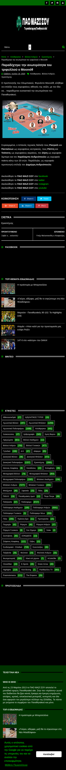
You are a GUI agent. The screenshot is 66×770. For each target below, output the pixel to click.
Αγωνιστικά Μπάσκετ (37, 421)
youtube (43, 185)
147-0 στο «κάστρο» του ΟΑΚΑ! (32, 338)
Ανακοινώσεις (8, 432)
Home (3, 55)
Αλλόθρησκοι (15, 55)
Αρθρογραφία (28, 432)
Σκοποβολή (7, 534)
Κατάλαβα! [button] (48, 754)
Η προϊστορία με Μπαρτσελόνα (32, 283)
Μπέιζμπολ (7, 489)
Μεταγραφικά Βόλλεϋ (11, 472)
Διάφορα (37, 449)
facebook (43, 174)
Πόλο (5, 517)
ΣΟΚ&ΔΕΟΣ (27, 534)
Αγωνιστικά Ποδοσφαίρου (13, 426)
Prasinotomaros (9, 573)
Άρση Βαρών (50, 432)
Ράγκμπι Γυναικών (10, 528)
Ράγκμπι (23, 522)
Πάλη (40, 489)
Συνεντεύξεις (38, 545)
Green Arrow (43, 562)
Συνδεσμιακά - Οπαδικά (12, 545)
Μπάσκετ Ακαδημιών (45, 477)
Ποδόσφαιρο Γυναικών (12, 511)
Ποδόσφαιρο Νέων (37, 511)
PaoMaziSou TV (46, 568)
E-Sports (24, 562)
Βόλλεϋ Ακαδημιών (31, 438)
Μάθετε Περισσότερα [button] (16, 765)
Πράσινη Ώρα (23, 517)
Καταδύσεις (31, 466)
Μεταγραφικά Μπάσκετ (38, 472)
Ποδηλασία (7, 500)
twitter (42, 178)
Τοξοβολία (7, 551)
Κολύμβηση (49, 466)
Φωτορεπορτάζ (9, 556)
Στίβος (32, 539)
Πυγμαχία (7, 522)
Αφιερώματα (8, 438)
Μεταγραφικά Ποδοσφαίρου (14, 477)
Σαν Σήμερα (31, 528)
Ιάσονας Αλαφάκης (10, 466)
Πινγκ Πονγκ (49, 494)
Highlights (7, 568)
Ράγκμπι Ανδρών (43, 522)
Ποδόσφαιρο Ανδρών (41, 505)
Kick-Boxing (26, 568)
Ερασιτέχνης (47, 55)
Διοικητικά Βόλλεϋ (10, 455)
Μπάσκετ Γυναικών (36, 483)
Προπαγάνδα (43, 517)
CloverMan (7, 562)
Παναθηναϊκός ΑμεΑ (26, 494)
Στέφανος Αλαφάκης (11, 539)
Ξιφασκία (25, 489)
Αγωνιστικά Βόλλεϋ (10, 421)
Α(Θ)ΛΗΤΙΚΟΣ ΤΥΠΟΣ (34, 415)
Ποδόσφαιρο (26, 500)
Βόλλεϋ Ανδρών (31, 55)
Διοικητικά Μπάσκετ (35, 455)
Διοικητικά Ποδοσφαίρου (13, 460)
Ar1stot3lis (52, 556)
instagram (44, 182)
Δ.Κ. (22, 449)
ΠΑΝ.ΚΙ (6, 494)
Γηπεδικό (7, 449)
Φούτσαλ (24, 551)
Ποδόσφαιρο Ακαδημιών (13, 505)
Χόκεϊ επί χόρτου (32, 556)
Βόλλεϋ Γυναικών (33, 443)
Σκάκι (48, 528)
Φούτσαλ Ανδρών (44, 551)
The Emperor (31, 573)
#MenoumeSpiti (9, 415)
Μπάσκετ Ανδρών (10, 483)
